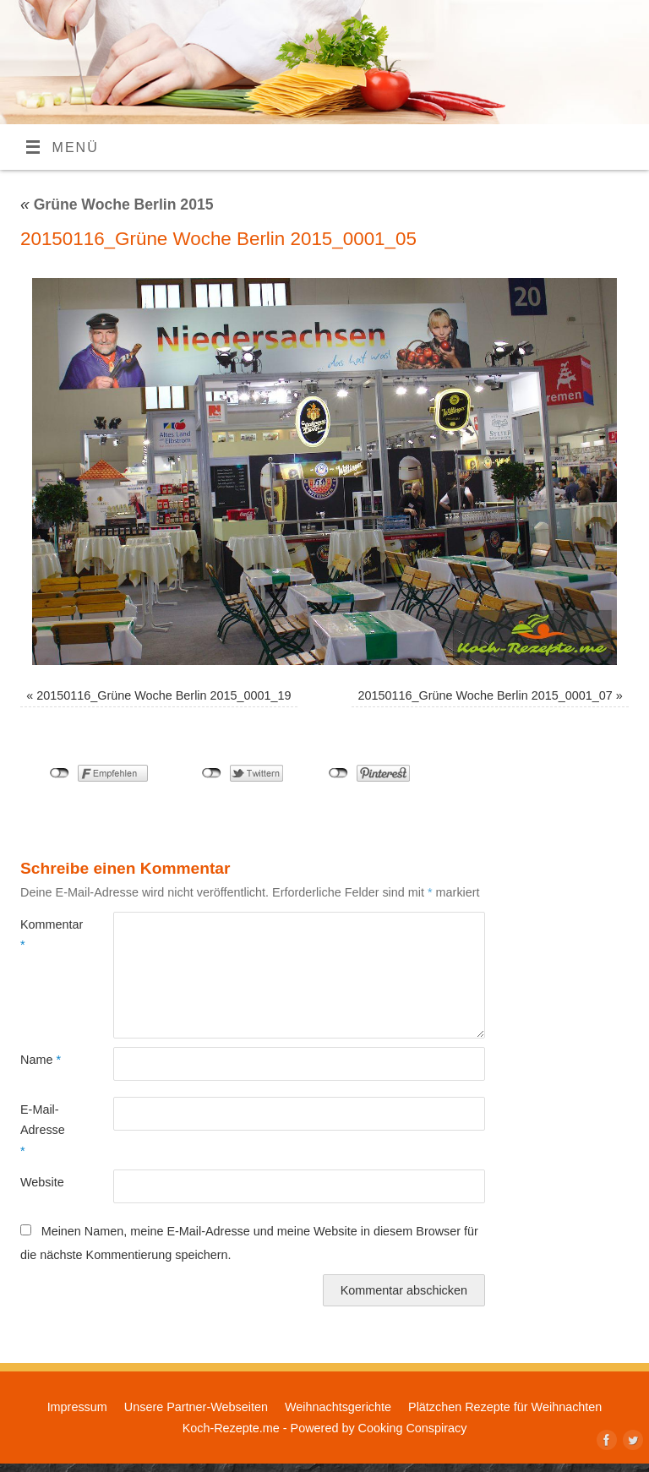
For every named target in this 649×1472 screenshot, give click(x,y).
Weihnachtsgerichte (338, 1407)
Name (40, 1059)
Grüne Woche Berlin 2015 (117, 204)
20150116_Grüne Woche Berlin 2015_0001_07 (484, 695)
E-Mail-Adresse (42, 1130)
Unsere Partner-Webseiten (196, 1407)
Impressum (77, 1407)
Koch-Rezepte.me (231, 1428)
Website (42, 1182)
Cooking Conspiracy (412, 1428)
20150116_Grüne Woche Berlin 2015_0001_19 (163, 695)
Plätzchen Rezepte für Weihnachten (505, 1407)
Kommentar (43, 934)
